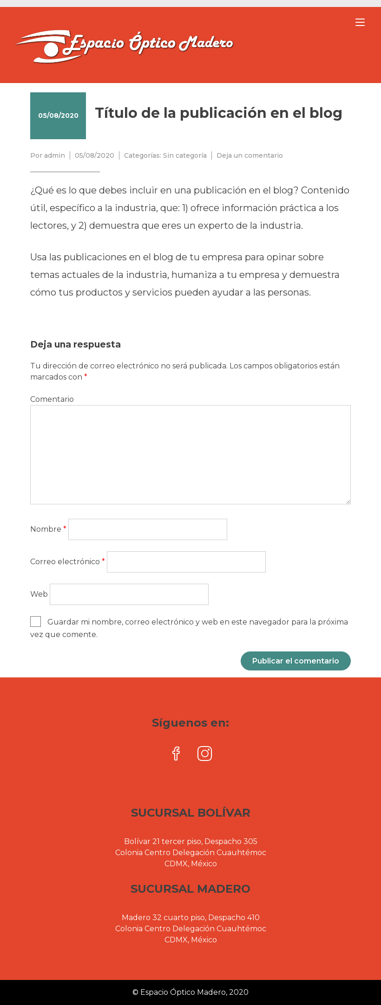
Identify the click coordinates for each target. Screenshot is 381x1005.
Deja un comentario (250, 155)
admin (54, 155)
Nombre (48, 529)
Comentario (52, 399)
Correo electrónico (67, 561)
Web (39, 594)
